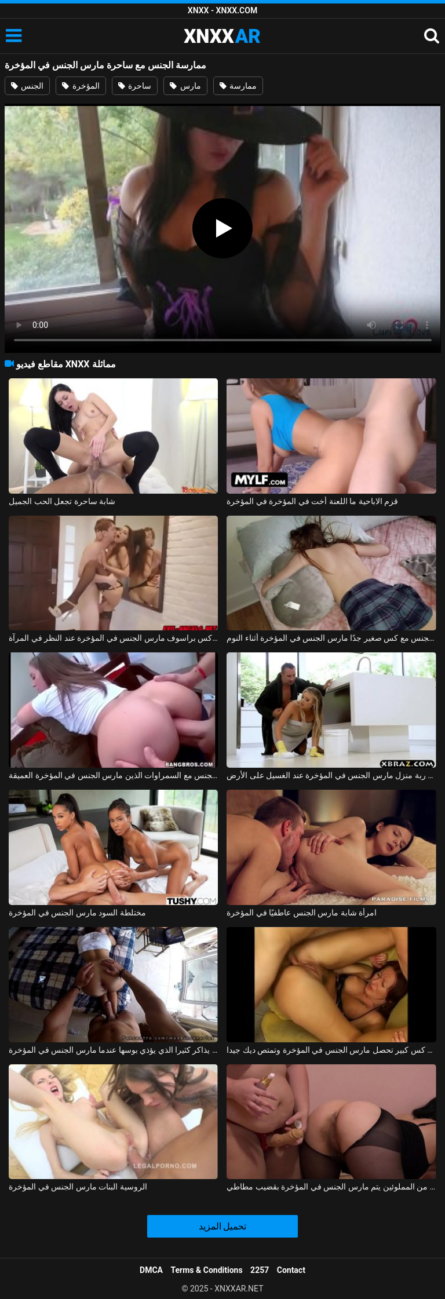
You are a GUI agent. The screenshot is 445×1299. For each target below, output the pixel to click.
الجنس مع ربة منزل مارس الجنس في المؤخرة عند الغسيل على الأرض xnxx (331, 775)
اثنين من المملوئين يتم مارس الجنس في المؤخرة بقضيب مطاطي (331, 1186)
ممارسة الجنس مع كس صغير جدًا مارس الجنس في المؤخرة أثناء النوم (331, 638)
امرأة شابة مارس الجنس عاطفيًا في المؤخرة (302, 912)
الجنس (27, 85)
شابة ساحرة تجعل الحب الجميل (62, 501)
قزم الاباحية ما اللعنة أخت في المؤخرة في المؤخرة (312, 501)
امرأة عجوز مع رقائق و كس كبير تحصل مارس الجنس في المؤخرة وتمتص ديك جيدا (331, 1049)
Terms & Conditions (207, 1270)
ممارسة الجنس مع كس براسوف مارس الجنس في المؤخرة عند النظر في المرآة (113, 638)
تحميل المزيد (223, 1226)
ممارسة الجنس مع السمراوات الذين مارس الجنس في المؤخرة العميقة (113, 775)
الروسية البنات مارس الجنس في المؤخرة (78, 1186)
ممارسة (238, 85)
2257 (259, 1270)
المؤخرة (80, 85)
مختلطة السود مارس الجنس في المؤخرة (77, 912)
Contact (291, 1270)
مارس (185, 85)
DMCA (151, 1270)
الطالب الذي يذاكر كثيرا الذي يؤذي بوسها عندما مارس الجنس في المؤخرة (113, 1049)
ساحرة (134, 85)
